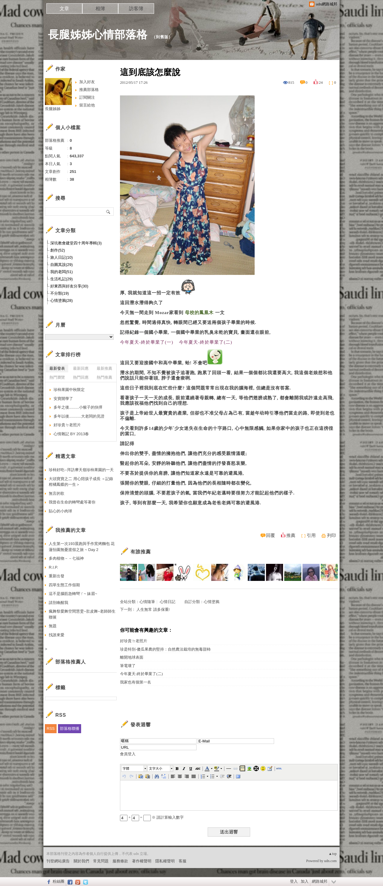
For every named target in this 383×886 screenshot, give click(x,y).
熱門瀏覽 (57, 377)
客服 (182, 861)
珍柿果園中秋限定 (69, 389)
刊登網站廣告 (58, 861)
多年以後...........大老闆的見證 (79, 416)
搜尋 (108, 211)
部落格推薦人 (70, 661)
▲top (333, 854)
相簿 (100, 8)
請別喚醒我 (58, 602)
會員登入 (128, 754)
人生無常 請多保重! (153, 609)
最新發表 (57, 368)
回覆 (270, 535)
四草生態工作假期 (64, 585)
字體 (126, 768)
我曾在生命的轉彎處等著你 (72, 502)
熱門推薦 (104, 377)
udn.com (330, 861)
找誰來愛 (56, 635)
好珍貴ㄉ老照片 (133, 641)
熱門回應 (81, 377)
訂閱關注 (87, 97)
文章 (64, 8)
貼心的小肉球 (60, 511)
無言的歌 (56, 493)
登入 (294, 881)
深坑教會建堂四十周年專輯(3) (76, 243)
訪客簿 (136, 8)
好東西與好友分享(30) (69, 286)
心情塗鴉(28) (61, 300)
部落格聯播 (69, 728)
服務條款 (120, 861)
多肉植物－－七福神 (66, 558)
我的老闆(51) (61, 272)
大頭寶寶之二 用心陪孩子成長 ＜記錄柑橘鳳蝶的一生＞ (81, 482)
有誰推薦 (140, 551)
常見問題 (101, 861)
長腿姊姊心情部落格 (98, 34)
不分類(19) (59, 293)
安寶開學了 (63, 398)
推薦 (290, 535)
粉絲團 (58, 881)
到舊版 (162, 37)
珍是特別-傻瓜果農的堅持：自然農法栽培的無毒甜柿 (165, 649)
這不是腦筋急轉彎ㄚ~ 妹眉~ (73, 593)
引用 (311, 535)
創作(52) (57, 250)
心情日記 (167, 601)
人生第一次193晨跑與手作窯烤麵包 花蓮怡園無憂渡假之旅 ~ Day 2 (82, 546)
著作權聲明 (141, 861)
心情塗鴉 (211, 601)
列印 (331, 535)
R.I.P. (53, 567)
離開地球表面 (131, 657)
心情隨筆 (147, 601)
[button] (134, 768)
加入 (304, 881)
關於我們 (81, 861)
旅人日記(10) (61, 257)
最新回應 (81, 368)
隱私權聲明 (165, 861)
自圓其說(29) (61, 264)
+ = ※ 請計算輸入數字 (152, 817)
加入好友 (87, 82)
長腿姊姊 (52, 108)
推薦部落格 (89, 89)
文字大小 (155, 768)
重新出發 (56, 576)
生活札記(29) (61, 279)
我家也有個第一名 (135, 682)
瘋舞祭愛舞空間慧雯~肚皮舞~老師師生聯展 (82, 614)
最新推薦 (104, 368)
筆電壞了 (128, 665)
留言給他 (87, 105)
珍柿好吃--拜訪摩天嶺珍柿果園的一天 (81, 470)
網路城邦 (319, 881)
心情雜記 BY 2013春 (71, 434)
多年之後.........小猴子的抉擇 (78, 407)
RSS (51, 728)
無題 (53, 626)
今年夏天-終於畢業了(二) (141, 674)
